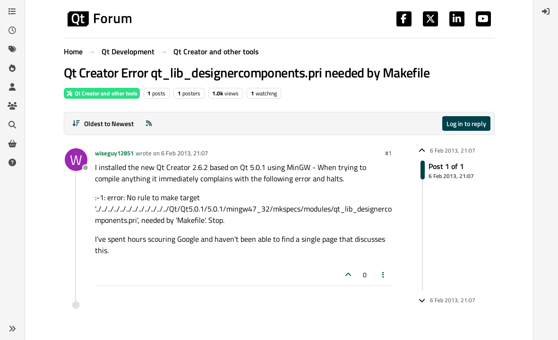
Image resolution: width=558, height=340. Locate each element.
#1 (388, 153)
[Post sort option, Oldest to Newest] (103, 123)
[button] (12, 328)
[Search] (12, 124)
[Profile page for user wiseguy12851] (76, 159)
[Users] (12, 86)
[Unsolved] (12, 162)
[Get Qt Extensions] (12, 143)
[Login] (545, 11)
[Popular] (12, 68)
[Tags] (12, 49)
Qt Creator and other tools (101, 93)
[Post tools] (383, 274)
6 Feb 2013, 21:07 (184, 153)
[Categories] (12, 11)
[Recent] (12, 30)
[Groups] (12, 105)
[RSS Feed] (149, 123)
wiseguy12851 (114, 153)
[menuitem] (545, 11)
